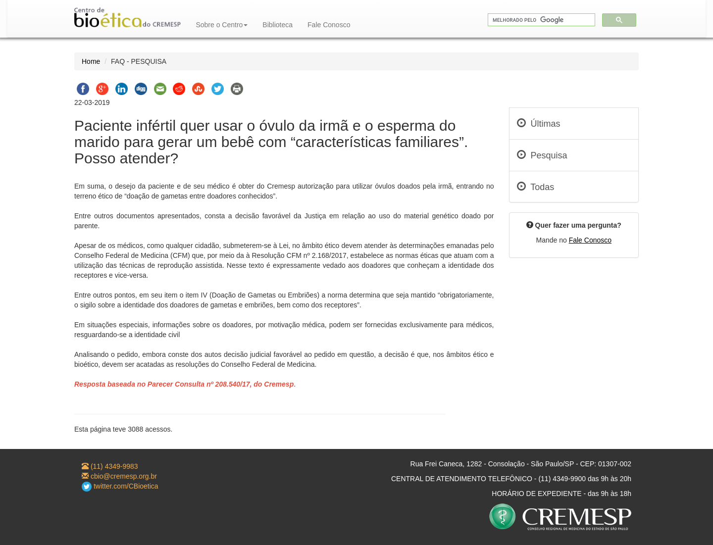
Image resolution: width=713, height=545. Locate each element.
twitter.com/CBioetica (120, 486)
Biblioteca (277, 25)
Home (91, 61)
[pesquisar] (540, 20)
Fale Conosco (328, 25)
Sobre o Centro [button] (222, 25)
